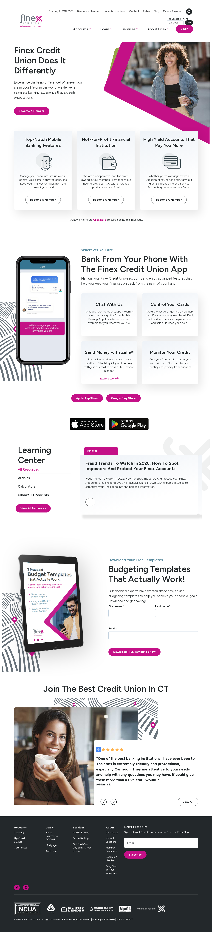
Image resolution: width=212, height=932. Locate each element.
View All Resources (33, 508)
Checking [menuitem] (19, 832)
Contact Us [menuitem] (112, 832)
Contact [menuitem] (134, 11)
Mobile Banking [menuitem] (81, 832)
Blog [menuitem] (156, 11)
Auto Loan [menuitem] (51, 851)
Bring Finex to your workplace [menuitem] (111, 870)
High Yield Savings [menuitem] (19, 840)
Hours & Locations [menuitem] (114, 11)
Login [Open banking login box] (184, 28)
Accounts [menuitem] (20, 827)
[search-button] (189, 11)
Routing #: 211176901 (103, 919)
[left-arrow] (103, 802)
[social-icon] (17, 887)
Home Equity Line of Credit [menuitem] (52, 836)
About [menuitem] (110, 827)
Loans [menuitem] (50, 827)
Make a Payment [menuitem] (173, 11)
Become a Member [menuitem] (88, 11)
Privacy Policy (69, 919)
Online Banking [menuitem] (81, 838)
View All (188, 801)
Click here (99, 219)
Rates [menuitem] (146, 11)
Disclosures (85, 919)
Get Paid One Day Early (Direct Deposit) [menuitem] (82, 848)
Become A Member (32, 111)
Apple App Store (87, 398)
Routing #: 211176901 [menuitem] (61, 11)
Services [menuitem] (79, 827)
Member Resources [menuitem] (111, 849)
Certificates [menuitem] (20, 847)
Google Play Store (123, 398)
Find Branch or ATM (177, 18)
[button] (82, 30)
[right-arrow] (114, 802)
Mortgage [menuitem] (51, 845)
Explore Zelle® (109, 378)
